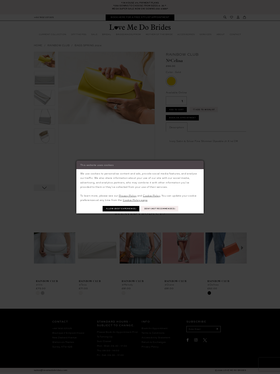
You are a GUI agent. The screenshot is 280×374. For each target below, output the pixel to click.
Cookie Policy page (135, 199)
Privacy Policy (127, 195)
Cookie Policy (151, 195)
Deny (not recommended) (161, 208)
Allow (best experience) (119, 208)
